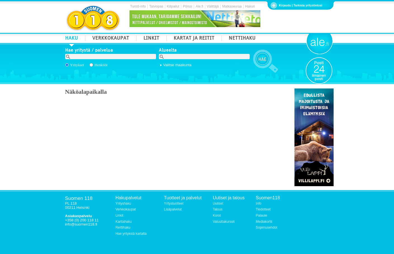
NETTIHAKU (242, 39)
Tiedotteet (263, 209)
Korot (217, 215)
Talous (218, 209)
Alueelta (168, 51)
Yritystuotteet (173, 203)
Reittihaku (122, 227)
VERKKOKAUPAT (110, 39)
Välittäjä (213, 6)
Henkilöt (101, 65)
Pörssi (187, 6)
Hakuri (250, 6)
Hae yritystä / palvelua (89, 51)
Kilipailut (173, 6)
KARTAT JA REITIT (194, 39)
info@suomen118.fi (81, 224)
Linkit (119, 215)
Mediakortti (264, 222)
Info (258, 203)
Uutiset (218, 203)
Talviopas (156, 6)
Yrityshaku (123, 203)
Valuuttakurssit (224, 222)
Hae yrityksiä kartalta (131, 234)
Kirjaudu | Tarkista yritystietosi (300, 5)
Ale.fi (199, 6)
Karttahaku (123, 222)
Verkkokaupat (125, 209)
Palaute (261, 215)
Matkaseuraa (232, 6)
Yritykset (77, 65)
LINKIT (151, 39)
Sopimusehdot (266, 227)
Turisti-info (138, 6)
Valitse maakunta (177, 65)
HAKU (71, 39)
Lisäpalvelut (172, 209)
